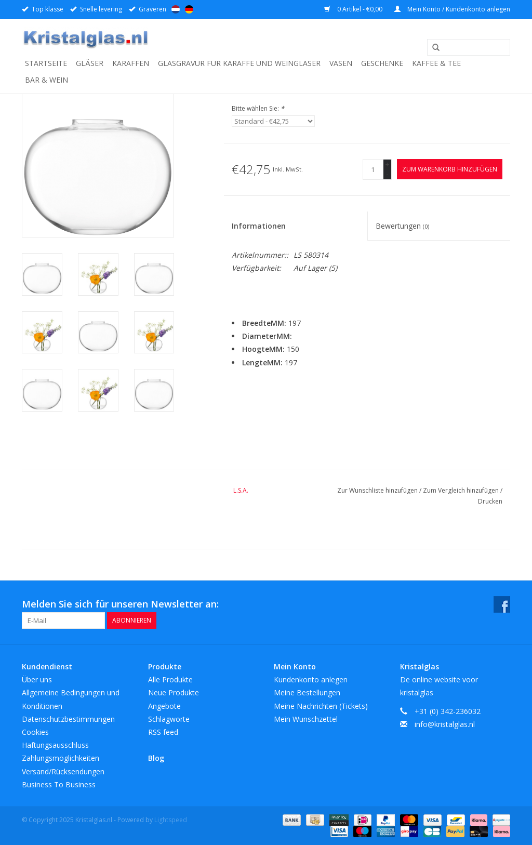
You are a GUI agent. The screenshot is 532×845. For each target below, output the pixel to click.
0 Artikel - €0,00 (354, 9)
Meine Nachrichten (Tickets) (321, 706)
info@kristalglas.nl (445, 724)
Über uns (37, 679)
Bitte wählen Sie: (258, 108)
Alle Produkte (170, 679)
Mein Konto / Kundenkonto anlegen (452, 9)
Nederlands (175, 9)
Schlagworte (169, 719)
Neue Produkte (173, 692)
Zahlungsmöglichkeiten (60, 758)
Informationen (259, 226)
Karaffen (130, 63)
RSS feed (163, 732)
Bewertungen (402, 226)
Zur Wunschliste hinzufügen (378, 490)
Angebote (164, 706)
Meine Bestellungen (307, 692)
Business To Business (59, 784)
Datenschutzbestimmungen (68, 719)
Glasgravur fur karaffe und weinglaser (239, 63)
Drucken (490, 501)
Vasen (340, 63)
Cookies (35, 732)
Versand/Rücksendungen (63, 771)
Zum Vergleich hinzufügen (461, 490)
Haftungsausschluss (55, 745)
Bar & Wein (46, 80)
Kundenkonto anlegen (311, 679)
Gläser (89, 63)
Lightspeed (170, 819)
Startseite (46, 63)
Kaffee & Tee (436, 63)
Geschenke (382, 63)
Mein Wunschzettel (306, 719)
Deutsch (189, 9)
